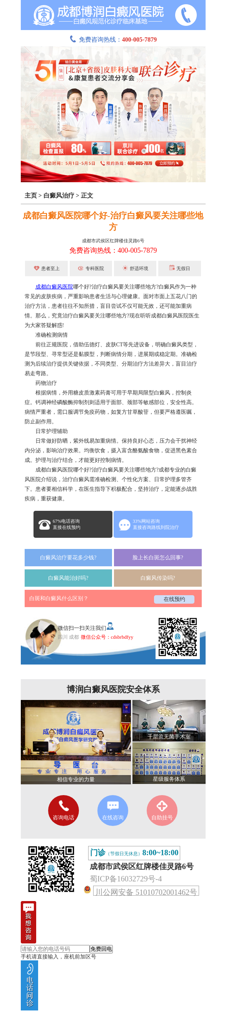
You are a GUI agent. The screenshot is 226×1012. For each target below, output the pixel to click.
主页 (31, 195)
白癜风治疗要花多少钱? (68, 558)
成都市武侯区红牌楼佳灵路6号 (113, 240)
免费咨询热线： (113, 39)
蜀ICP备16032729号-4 (126, 878)
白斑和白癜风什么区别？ (59, 598)
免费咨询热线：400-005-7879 (113, 250)
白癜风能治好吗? (68, 578)
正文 (87, 195)
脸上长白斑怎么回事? (157, 558)
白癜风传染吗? (158, 578)
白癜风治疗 (59, 195)
